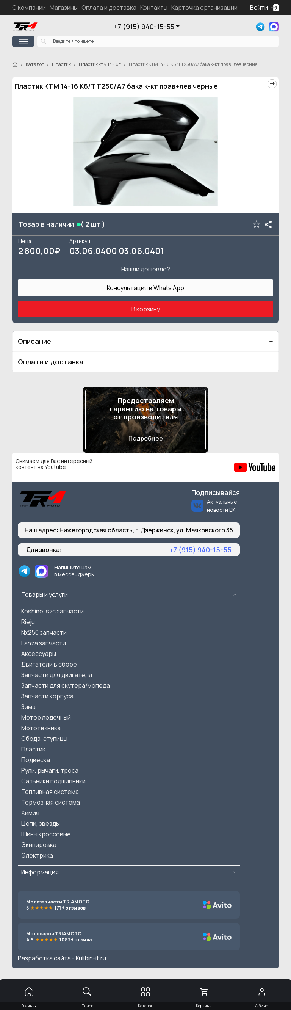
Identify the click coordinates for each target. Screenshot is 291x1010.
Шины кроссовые (46, 834)
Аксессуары (38, 653)
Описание (34, 341)
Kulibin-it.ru (91, 958)
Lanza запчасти (43, 643)
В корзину (145, 309)
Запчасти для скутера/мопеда (65, 685)
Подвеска (35, 760)
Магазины (64, 7)
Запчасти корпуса (47, 696)
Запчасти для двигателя (56, 675)
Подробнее (145, 438)
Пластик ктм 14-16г (100, 64)
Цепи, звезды (40, 823)
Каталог (35, 64)
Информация (40, 872)
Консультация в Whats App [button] (145, 288)
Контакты (153, 7)
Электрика (37, 855)
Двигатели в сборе (49, 664)
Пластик (61, 64)
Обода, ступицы (44, 738)
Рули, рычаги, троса (49, 770)
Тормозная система (50, 802)
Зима (28, 707)
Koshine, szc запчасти (52, 611)
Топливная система (50, 791)
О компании (29, 7)
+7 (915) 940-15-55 (144, 26)
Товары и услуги (44, 594)
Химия (30, 813)
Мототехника (41, 728)
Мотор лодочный (46, 717)
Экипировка (38, 845)
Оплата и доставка (108, 7)
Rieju (28, 622)
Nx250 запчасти (44, 632)
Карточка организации (204, 7)
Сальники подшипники (53, 781)
